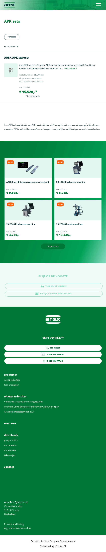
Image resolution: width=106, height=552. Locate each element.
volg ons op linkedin (54, 286)
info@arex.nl (53, 354)
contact (53, 361)
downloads (11, 435)
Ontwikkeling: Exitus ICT (53, 546)
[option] (28, 178)
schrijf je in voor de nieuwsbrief (53, 293)
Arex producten (12, 379)
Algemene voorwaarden (17, 528)
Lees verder (70, 68)
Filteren (12, 37)
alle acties (53, 246)
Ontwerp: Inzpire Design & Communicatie (53, 541)
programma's (11, 440)
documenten (10, 445)
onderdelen (10, 450)
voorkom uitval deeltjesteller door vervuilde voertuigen (31, 406)
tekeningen (9, 455)
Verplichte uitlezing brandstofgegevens (23, 401)
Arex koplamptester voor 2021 (19, 411)
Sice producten (11, 384)
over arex (10, 423)
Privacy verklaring (14, 524)
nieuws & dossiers (15, 396)
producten (11, 374)
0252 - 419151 (53, 348)
